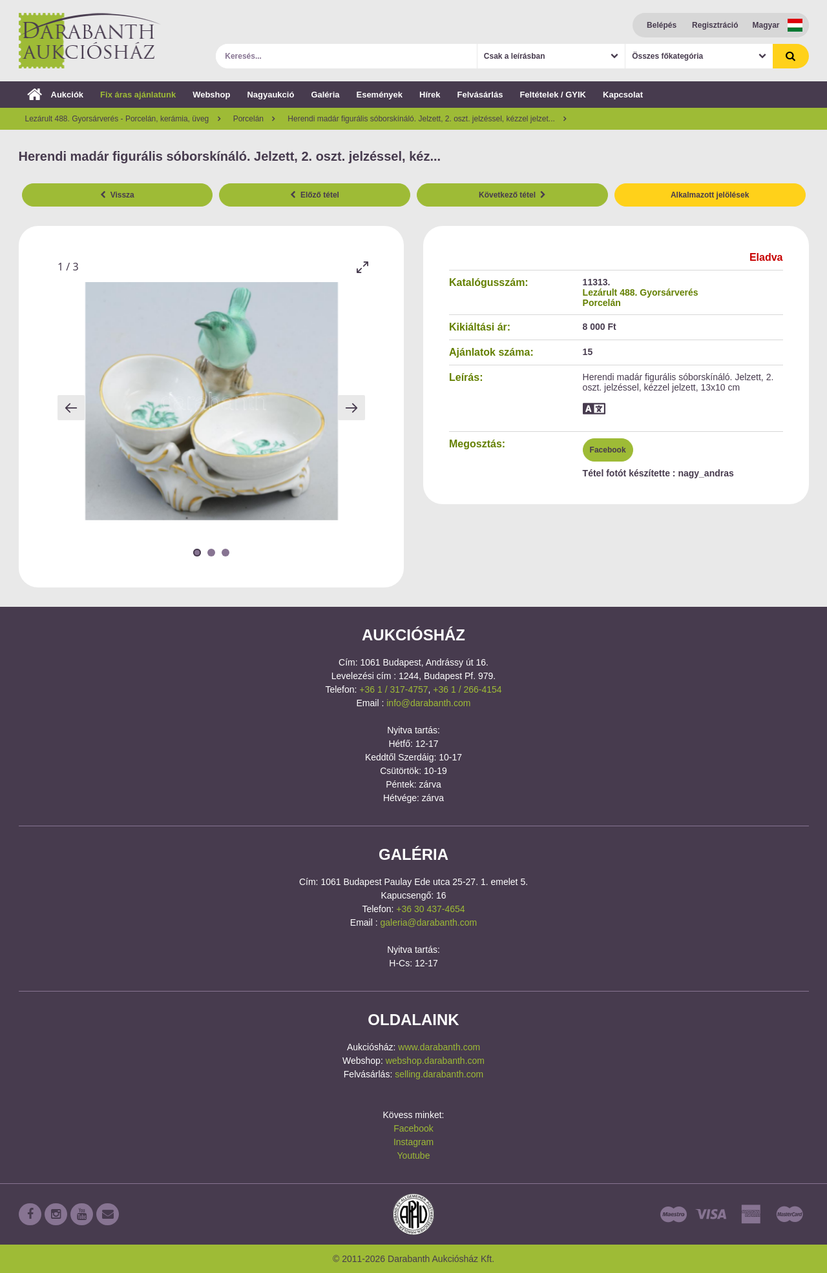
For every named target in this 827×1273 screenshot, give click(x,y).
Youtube (413, 1155)
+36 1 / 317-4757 (393, 689)
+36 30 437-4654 (430, 909)
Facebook (608, 449)
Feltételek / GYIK (552, 94)
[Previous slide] (71, 407)
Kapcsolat (623, 94)
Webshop (211, 94)
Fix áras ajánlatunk (138, 94)
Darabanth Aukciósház (90, 40)
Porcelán (602, 303)
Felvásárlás (480, 94)
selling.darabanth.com (439, 1074)
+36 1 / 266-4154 (467, 689)
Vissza (117, 194)
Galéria (325, 94)
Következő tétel (512, 194)
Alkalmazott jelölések (710, 194)
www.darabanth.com (439, 1047)
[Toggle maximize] (362, 267)
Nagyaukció (270, 94)
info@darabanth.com (428, 703)
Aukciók (55, 94)
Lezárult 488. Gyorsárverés (640, 292)
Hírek (430, 94)
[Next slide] (351, 407)
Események (379, 94)
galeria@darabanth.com (429, 922)
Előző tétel (314, 194)
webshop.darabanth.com (435, 1060)
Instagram (413, 1142)
